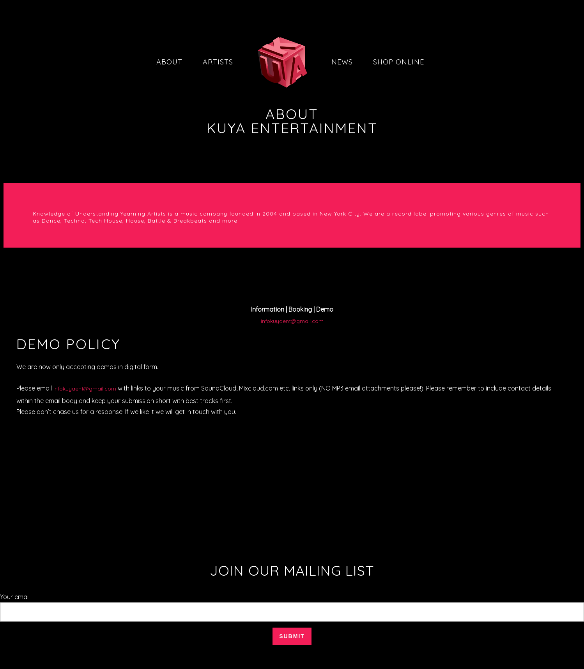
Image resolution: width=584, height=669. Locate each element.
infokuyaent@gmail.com (292, 321)
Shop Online (398, 61)
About (169, 61)
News (342, 61)
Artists (218, 61)
